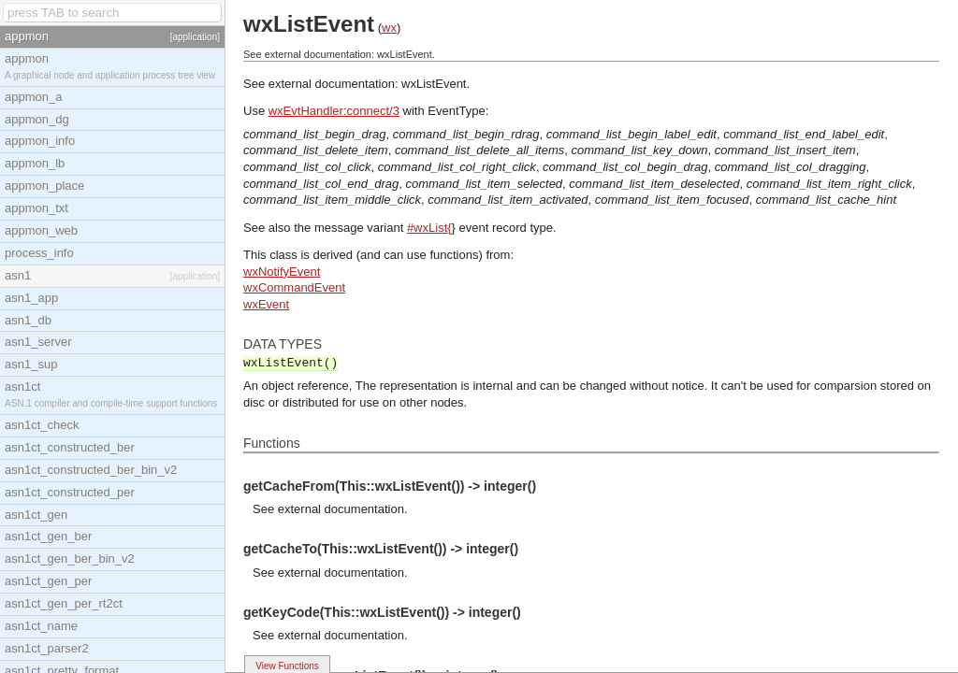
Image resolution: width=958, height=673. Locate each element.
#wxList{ (429, 228)
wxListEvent (433, 84)
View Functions (287, 666)
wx (389, 28)
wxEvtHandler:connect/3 (334, 111)
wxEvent (266, 304)
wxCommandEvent (294, 287)
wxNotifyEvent (281, 272)
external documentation (341, 509)
